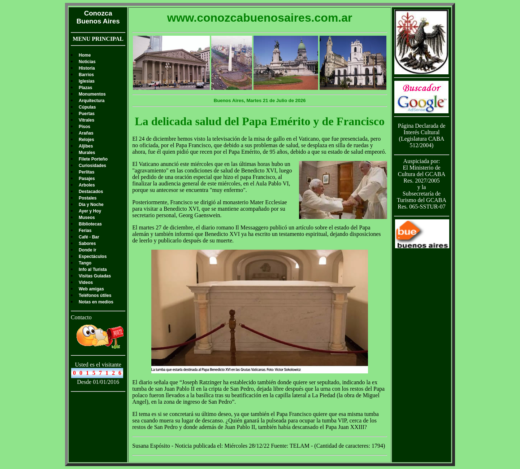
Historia (87, 68)
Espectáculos (93, 256)
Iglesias (87, 81)
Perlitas (86, 172)
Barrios (86, 74)
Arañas (86, 133)
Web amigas (91, 289)
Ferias (85, 230)
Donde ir (87, 250)
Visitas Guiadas (95, 276)
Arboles (87, 185)
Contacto (81, 317)
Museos (87, 217)
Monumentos (92, 94)
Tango (85, 263)
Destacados (91, 191)
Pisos (84, 126)
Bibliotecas (90, 224)
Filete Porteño (93, 159)
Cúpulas (87, 107)
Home (85, 55)
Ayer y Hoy (90, 211)
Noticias (87, 61)
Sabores (87, 243)
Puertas (87, 113)
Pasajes (87, 178)
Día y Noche (91, 204)
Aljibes (86, 146)
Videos (86, 282)
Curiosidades (92, 165)
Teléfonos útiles (95, 295)
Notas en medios (96, 301)
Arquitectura (91, 100)
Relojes (86, 139)
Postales (87, 198)
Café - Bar (89, 237)
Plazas (85, 87)
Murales (87, 152)
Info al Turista (93, 269)
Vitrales (86, 120)
